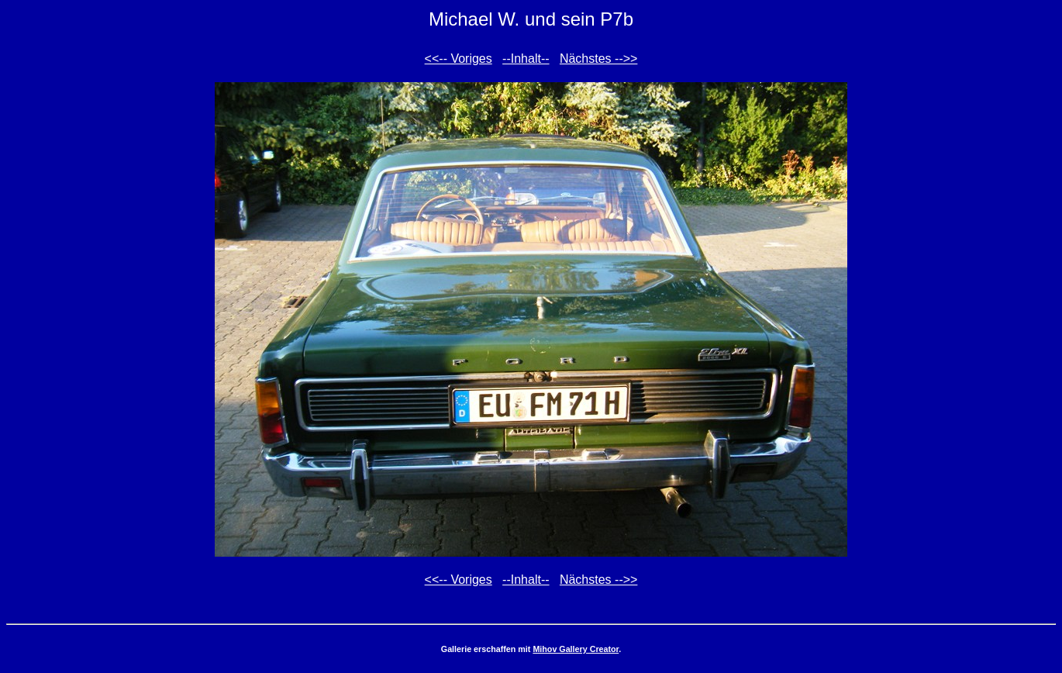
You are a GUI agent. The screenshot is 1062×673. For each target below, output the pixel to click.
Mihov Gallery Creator (576, 649)
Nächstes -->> (598, 58)
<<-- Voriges (458, 58)
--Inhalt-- (525, 58)
